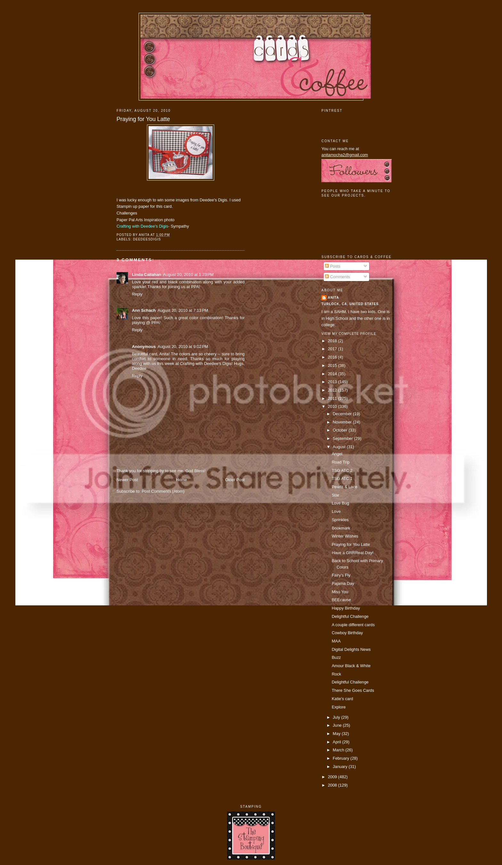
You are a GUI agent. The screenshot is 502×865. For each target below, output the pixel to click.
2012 (333, 390)
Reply (137, 294)
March (339, 750)
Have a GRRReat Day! (352, 552)
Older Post (235, 479)
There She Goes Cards (353, 690)
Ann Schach (144, 310)
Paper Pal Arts (130, 219)
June (338, 725)
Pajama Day (343, 583)
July (337, 717)
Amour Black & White (351, 665)
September (343, 438)
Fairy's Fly (341, 575)
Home (181, 479)
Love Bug (340, 503)
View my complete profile (348, 333)
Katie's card (342, 698)
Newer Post (127, 479)
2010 (333, 406)
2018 (333, 340)
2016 (333, 357)
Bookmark (341, 528)
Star (335, 495)
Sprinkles (340, 519)
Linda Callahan (146, 274)
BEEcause (341, 599)
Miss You (340, 591)
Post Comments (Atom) (163, 491)
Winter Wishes (345, 536)
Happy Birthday (346, 608)
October (340, 430)
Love (336, 511)
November (343, 422)
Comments (337, 276)
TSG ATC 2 (342, 470)
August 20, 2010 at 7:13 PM (183, 310)
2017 (333, 348)
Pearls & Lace (344, 486)
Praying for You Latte (143, 119)
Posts (332, 266)
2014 (333, 373)
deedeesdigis (147, 239)
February (341, 758)
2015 (333, 365)
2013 (333, 381)
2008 (333, 785)
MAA (336, 641)
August (340, 446)
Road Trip (341, 462)
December (343, 413)
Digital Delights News (351, 649)
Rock (336, 674)
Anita (333, 297)
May (337, 733)
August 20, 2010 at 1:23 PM (188, 274)
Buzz (336, 657)
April (337, 742)
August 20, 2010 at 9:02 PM (183, 346)
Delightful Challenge (350, 616)
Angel (337, 453)
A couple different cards (353, 624)
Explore (339, 707)
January (340, 766)
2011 (333, 398)
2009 (333, 776)
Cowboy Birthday (347, 632)
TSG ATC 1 (342, 478)
